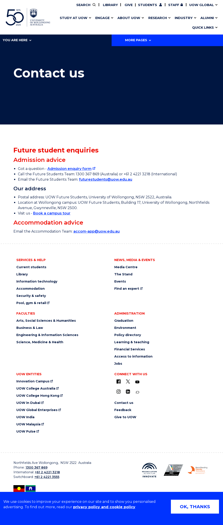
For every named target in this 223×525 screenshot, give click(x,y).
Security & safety (31, 296)
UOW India (25, 417)
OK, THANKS (195, 506)
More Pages (138, 40)
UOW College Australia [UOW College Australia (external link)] (35, 388)
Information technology (36, 281)
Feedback (122, 410)
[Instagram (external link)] (118, 391)
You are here (17, 40)
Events (120, 281)
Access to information (133, 356)
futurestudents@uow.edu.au (105, 179)
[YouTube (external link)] (137, 382)
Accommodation (30, 289)
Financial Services (129, 349)
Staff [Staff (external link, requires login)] (173, 5)
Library (110, 5)
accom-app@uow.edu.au (96, 231)
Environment (125, 328)
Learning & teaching (131, 342)
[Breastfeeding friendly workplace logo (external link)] (197, 470)
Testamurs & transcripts (99, 23)
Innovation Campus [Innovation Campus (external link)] (32, 381)
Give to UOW (125, 417)
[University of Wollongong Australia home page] (28, 17)
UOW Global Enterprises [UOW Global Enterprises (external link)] (36, 410)
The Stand (123, 274)
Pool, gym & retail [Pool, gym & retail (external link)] (31, 303)
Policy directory (127, 335)
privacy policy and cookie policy (104, 507)
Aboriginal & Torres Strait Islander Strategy (111, 23)
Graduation (123, 321)
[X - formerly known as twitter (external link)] (128, 381)
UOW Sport (103, 23)
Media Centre (126, 267)
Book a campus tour (51, 213)
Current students (31, 267)
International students (172, 23)
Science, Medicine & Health (39, 342)
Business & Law (29, 328)
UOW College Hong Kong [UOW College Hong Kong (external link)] (37, 396)
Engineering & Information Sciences (47, 335)
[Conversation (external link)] (137, 392)
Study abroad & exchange (101, 23)
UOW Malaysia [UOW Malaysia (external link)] (28, 424)
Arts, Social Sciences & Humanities (46, 321)
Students (147, 5)
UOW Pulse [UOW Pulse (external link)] (26, 431)
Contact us (163, 23)
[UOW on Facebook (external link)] (118, 381)
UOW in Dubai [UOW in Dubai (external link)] (28, 403)
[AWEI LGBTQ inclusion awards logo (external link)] (173, 470)
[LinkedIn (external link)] (128, 391)
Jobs (118, 364)
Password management (106, 23)
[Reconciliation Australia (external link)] (149, 470)
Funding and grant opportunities (110, 23)
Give (128, 5)
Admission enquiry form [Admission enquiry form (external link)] (69, 169)
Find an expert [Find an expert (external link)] (126, 289)
